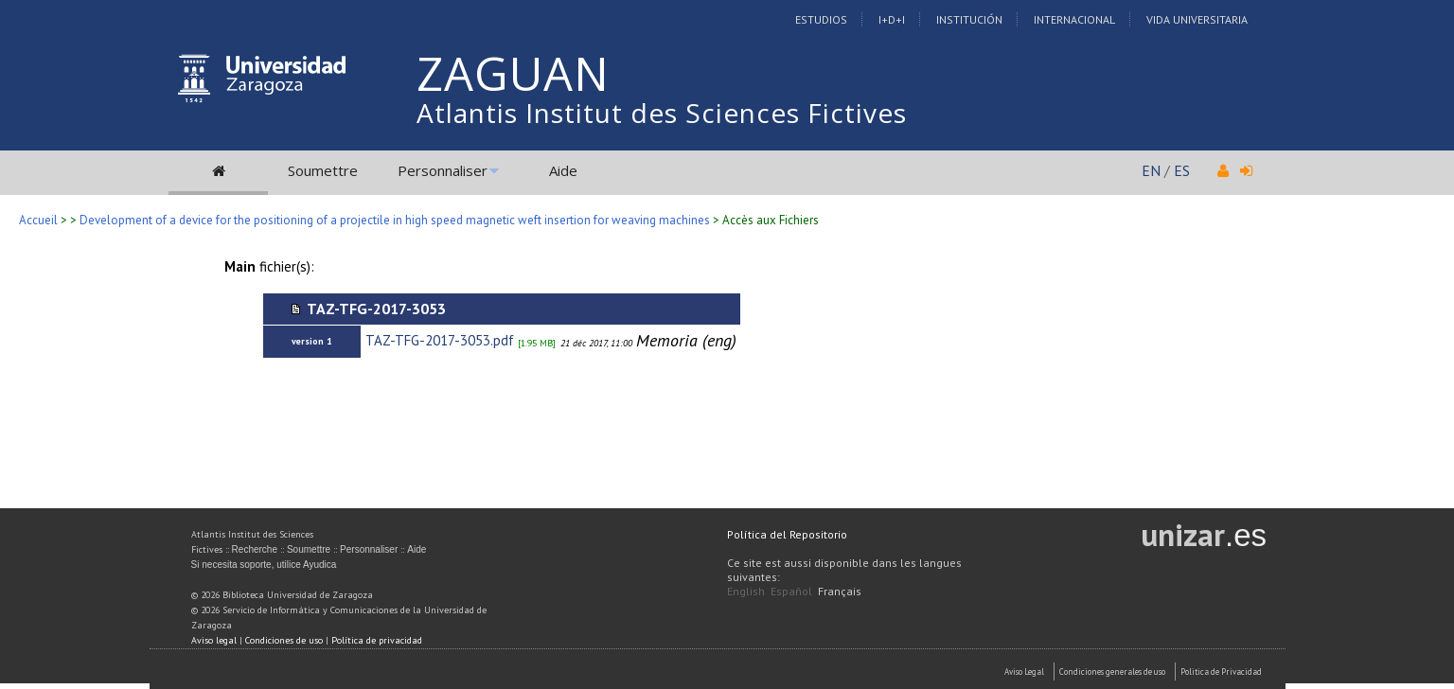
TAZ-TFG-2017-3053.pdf (439, 340)
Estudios (821, 19)
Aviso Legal (1024, 671)
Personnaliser (443, 170)
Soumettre (323, 170)
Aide (563, 170)
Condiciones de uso (284, 640)
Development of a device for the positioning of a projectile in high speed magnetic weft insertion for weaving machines (395, 220)
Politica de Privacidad (1221, 671)
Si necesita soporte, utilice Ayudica (264, 564)
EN (1151, 170)
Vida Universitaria (1197, 19)
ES (1182, 170)
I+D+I (891, 19)
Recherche (254, 549)
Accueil (38, 220)
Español (791, 591)
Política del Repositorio (787, 534)
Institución (969, 19)
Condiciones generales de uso (1112, 671)
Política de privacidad (376, 640)
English (746, 591)
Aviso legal (214, 640)
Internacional (1074, 19)
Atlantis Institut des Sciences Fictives (662, 113)
